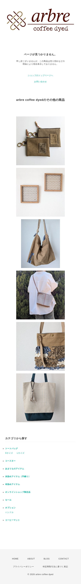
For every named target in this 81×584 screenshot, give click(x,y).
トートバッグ (11, 448)
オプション (10, 508)
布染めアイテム (12, 484)
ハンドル (9, 512)
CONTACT (63, 559)
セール (8, 500)
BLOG (47, 559)
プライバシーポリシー (23, 566)
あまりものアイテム (14, 469)
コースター (10, 461)
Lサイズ (20, 453)
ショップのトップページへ (40, 75)
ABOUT (31, 559)
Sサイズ (9, 453)
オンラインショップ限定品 (17, 492)
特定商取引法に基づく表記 (55, 566)
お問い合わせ (40, 82)
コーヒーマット (12, 520)
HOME (15, 559)
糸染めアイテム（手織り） (17, 476)
